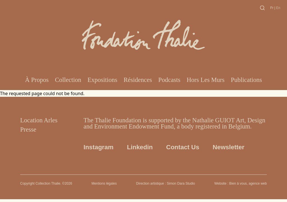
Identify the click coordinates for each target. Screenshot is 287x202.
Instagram (99, 147)
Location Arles (38, 120)
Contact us (182, 147)
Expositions (102, 79)
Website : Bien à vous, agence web (240, 183)
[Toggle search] (262, 8)
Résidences (138, 79)
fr (272, 8)
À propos (36, 79)
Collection (68, 79)
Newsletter (228, 147)
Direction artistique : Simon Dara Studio (165, 183)
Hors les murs (205, 79)
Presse (28, 129)
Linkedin (140, 147)
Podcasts (169, 79)
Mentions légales (104, 183)
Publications (246, 79)
